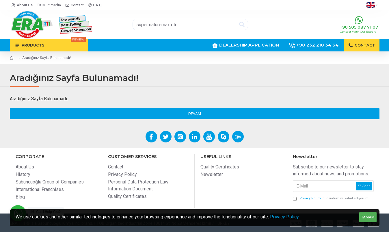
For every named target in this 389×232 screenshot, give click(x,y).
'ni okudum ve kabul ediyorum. (331, 198)
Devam (194, 114)
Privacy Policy (284, 217)
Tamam (368, 217)
